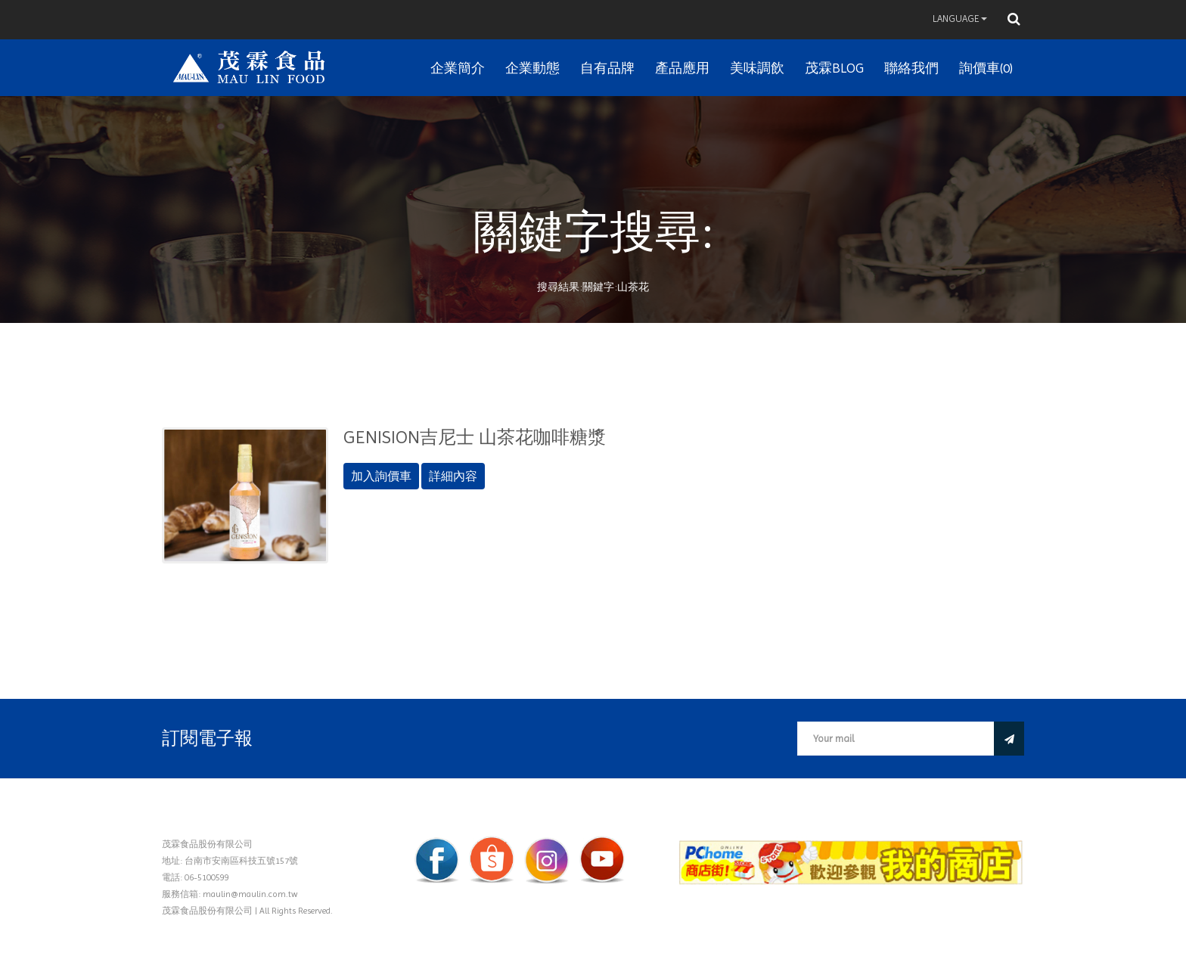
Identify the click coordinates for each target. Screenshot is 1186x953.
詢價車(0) (986, 68)
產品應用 (682, 68)
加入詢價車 (381, 476)
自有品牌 (607, 68)
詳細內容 (453, 476)
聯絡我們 (911, 68)
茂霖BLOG (834, 68)
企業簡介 (457, 68)
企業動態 (532, 68)
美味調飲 (757, 68)
